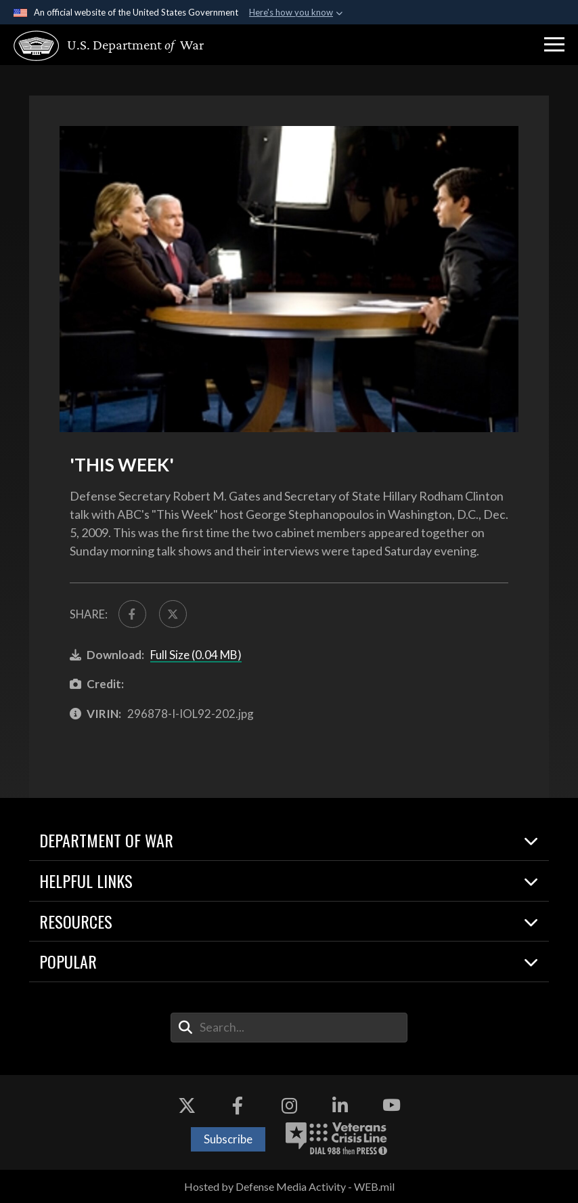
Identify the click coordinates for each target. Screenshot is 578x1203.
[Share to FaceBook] (132, 614)
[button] (554, 44)
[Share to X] (173, 614)
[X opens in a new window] (187, 1105)
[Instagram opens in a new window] (289, 1105)
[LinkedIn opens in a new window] (340, 1105)
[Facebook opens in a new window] (237, 1105)
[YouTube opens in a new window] (391, 1105)
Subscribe (228, 1139)
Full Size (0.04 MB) (196, 655)
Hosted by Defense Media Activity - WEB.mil (289, 1186)
